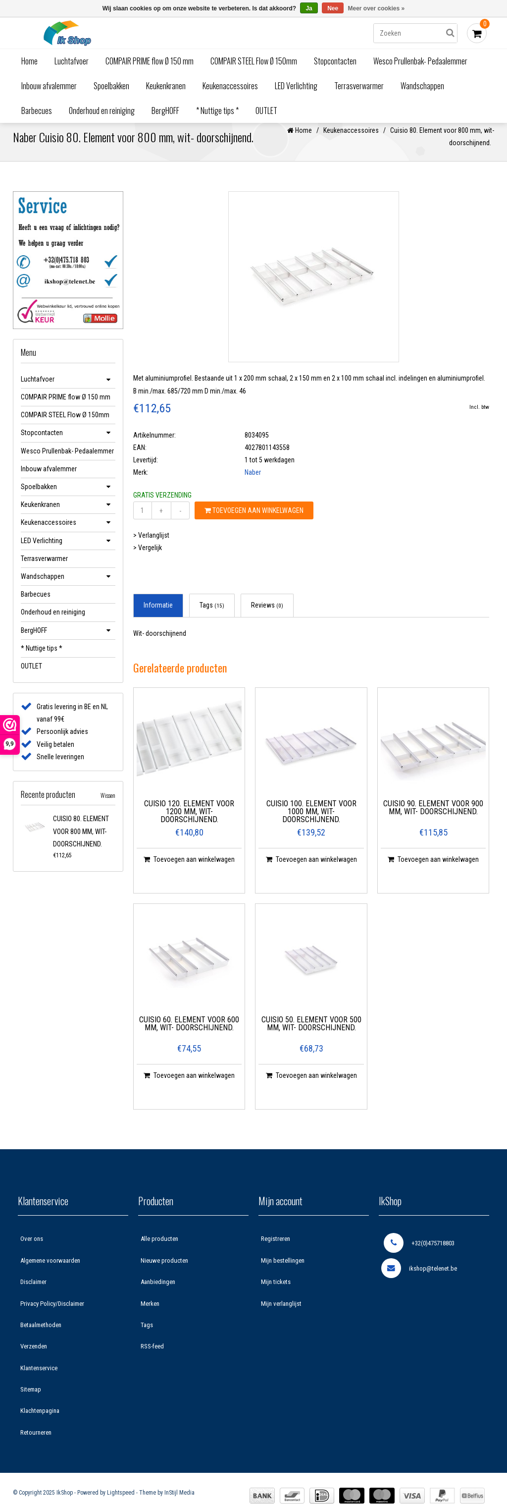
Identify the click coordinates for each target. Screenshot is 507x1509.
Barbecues (36, 110)
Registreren (275, 1249)
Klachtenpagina (39, 1421)
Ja (308, 8)
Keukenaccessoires (230, 86)
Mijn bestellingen (282, 1271)
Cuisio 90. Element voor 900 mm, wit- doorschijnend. (433, 818)
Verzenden (33, 1357)
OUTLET (266, 110)
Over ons (31, 1249)
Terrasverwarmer (359, 86)
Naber (253, 483)
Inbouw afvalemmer (49, 86)
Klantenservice (38, 1378)
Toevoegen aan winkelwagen (254, 521)
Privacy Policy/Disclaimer (52, 1314)
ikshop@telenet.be (419, 1279)
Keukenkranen (166, 86)
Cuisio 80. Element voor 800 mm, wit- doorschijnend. (81, 842)
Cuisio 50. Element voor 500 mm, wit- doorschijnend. (311, 1034)
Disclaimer (33, 1292)
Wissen (108, 806)
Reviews (267, 616)
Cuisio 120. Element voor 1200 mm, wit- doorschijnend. (189, 822)
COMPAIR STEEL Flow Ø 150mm (253, 61)
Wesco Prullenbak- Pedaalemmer (420, 61)
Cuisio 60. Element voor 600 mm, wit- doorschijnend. (189, 1034)
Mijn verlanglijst (281, 1314)
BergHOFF (165, 110)
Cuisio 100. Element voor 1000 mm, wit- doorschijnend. (311, 822)
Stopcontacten (335, 61)
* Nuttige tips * (217, 110)
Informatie (158, 616)
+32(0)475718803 (419, 1254)
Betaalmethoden (40, 1335)
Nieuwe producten (164, 1271)
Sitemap (30, 1400)
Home (29, 61)
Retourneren (35, 1443)
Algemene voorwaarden (50, 1271)
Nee (332, 8)
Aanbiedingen (158, 1292)
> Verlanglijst (151, 546)
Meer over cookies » (376, 8)
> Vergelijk (147, 558)
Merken (150, 1314)
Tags (212, 616)
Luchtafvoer (71, 61)
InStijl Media (179, 1503)
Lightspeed (121, 1503)
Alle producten (159, 1249)
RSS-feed (152, 1357)
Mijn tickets (276, 1292)
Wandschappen (422, 86)
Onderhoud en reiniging (102, 110)
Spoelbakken (111, 86)
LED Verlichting (296, 86)
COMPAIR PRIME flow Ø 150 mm (149, 61)
